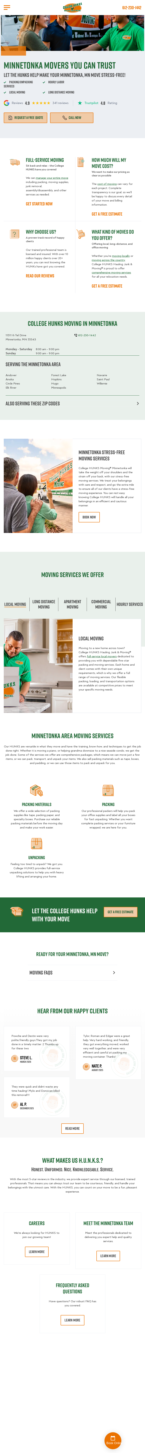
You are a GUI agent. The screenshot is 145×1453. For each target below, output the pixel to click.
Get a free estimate (121, 912)
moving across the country (108, 260)
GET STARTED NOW (39, 204)
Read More (72, 1128)
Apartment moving (72, 604)
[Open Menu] (7, 7)
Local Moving (15, 604)
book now (89, 517)
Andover (11, 375)
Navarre (102, 375)
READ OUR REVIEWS (40, 276)
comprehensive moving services (111, 272)
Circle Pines (13, 383)
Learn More (37, 1251)
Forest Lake (58, 375)
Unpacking (36, 857)
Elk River (11, 388)
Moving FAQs (72, 972)
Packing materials (36, 804)
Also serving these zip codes (72, 403)
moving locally (121, 256)
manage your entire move (52, 178)
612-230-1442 (131, 7)
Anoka (10, 379)
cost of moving (107, 184)
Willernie (102, 383)
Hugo (55, 383)
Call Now (71, 117)
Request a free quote (25, 117)
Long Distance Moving (43, 604)
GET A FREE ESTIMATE (107, 214)
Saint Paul (103, 379)
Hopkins (56, 379)
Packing (108, 804)
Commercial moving (101, 604)
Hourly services (130, 604)
